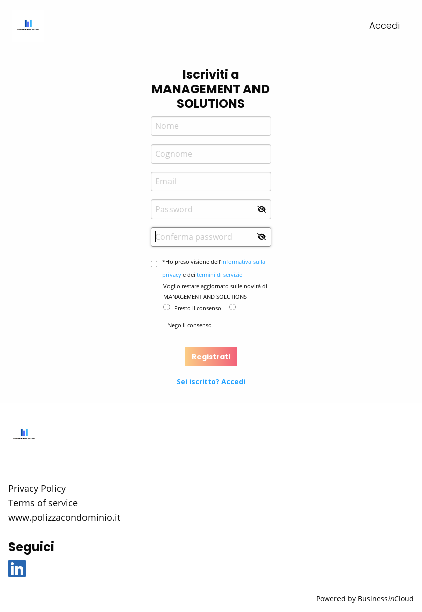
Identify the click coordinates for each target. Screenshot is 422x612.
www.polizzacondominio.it (64, 517)
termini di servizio (220, 274)
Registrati (211, 357)
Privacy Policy (37, 488)
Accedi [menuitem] (384, 25)
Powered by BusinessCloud (365, 598)
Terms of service (43, 503)
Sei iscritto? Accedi (211, 381)
